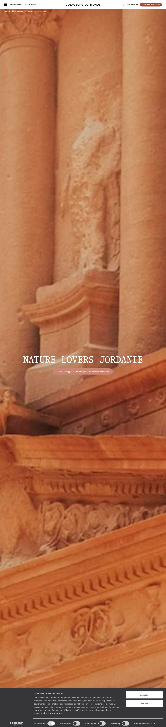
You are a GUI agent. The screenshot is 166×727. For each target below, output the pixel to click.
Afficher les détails (143, 722)
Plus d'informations (52, 711)
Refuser (144, 702)
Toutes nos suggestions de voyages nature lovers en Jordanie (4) (83, 371)
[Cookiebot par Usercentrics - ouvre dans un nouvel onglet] (16, 722)
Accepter (144, 693)
